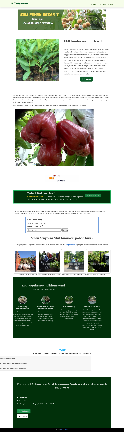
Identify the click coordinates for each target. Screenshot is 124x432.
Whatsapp (24, 411)
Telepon (23, 416)
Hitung (65, 230)
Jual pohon (64, 430)
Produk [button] (94, 4)
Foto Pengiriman (106, 4)
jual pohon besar (71, 245)
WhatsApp (86, 79)
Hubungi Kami (81, 195)
